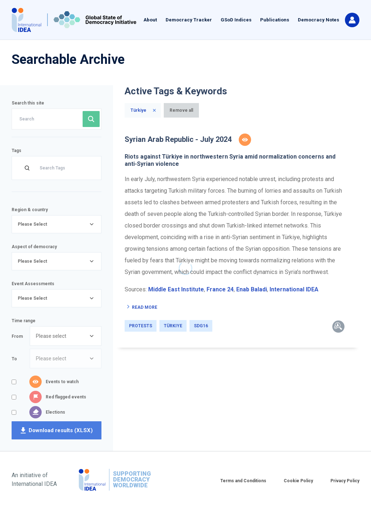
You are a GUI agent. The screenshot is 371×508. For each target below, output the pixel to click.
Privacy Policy (344, 480)
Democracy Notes (318, 19)
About (150, 19)
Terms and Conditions (243, 480)
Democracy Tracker (189, 19)
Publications (274, 19)
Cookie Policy (298, 480)
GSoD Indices (236, 19)
